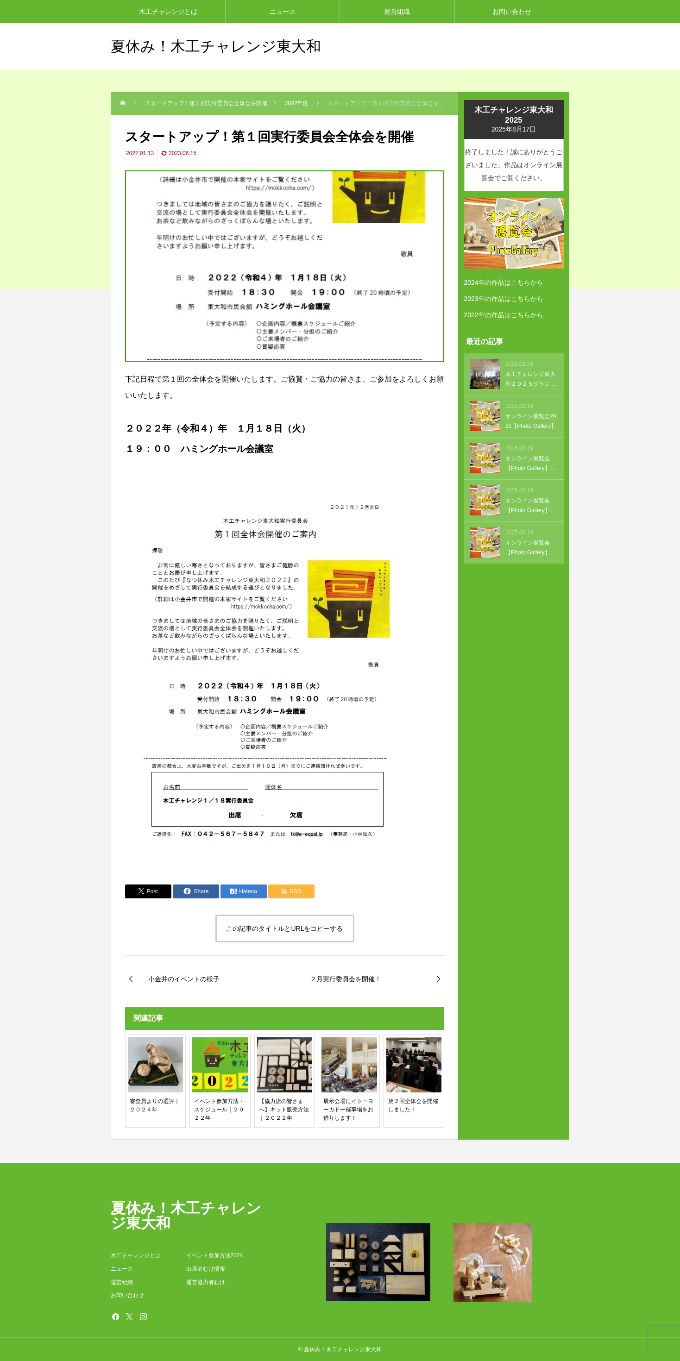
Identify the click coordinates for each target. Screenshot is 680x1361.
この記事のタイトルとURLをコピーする (284, 928)
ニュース (283, 11)
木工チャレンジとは (168, 11)
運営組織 (397, 11)
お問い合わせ (511, 11)
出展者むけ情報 (205, 1269)
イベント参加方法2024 (214, 1255)
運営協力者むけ (205, 1282)
